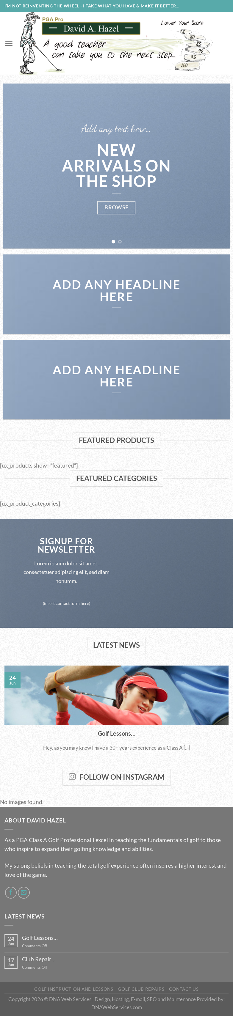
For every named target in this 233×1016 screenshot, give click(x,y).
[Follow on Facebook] (11, 893)
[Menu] (8, 43)
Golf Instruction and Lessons (73, 989)
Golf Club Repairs (141, 989)
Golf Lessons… (116, 733)
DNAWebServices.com (116, 1007)
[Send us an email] (24, 893)
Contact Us (183, 989)
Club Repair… (39, 959)
